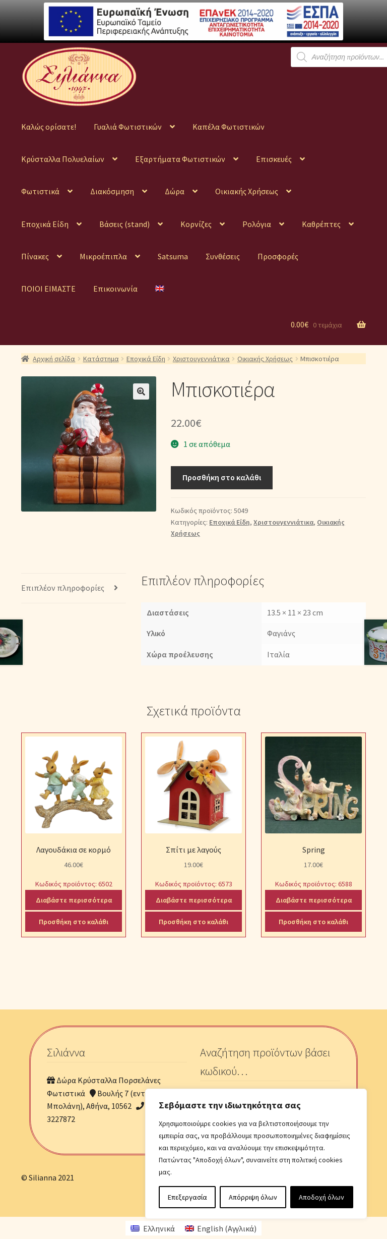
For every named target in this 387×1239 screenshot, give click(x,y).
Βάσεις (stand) (124, 224)
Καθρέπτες (321, 224)
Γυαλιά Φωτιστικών (128, 127)
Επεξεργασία (187, 1197)
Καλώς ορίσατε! (48, 127)
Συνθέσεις (223, 256)
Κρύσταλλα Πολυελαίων (62, 159)
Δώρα (174, 191)
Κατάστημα (101, 358)
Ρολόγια (256, 224)
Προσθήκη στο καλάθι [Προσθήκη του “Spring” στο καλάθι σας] (313, 921)
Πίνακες (35, 256)
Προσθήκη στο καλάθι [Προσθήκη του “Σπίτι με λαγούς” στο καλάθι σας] (193, 921)
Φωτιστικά (40, 191)
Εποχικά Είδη (45, 224)
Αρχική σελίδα (54, 358)
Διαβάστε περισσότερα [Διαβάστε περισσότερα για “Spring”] (314, 900)
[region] (256, 1154)
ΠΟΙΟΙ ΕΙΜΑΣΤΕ (48, 289)
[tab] (73, 588)
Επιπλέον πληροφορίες (62, 588)
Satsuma (173, 256)
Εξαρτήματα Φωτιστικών (180, 159)
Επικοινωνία (115, 289)
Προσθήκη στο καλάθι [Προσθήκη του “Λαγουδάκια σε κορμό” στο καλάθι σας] (73, 921)
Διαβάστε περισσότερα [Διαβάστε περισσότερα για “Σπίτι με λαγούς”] (194, 900)
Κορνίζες (196, 224)
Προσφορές (277, 256)
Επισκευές (274, 159)
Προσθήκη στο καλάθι (221, 477)
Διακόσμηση (112, 191)
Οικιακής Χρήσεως (246, 191)
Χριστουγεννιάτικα (201, 358)
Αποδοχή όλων (321, 1197)
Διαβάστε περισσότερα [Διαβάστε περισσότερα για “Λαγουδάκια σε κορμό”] (74, 900)
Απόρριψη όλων (253, 1197)
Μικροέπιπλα (103, 256)
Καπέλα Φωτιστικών (228, 127)
